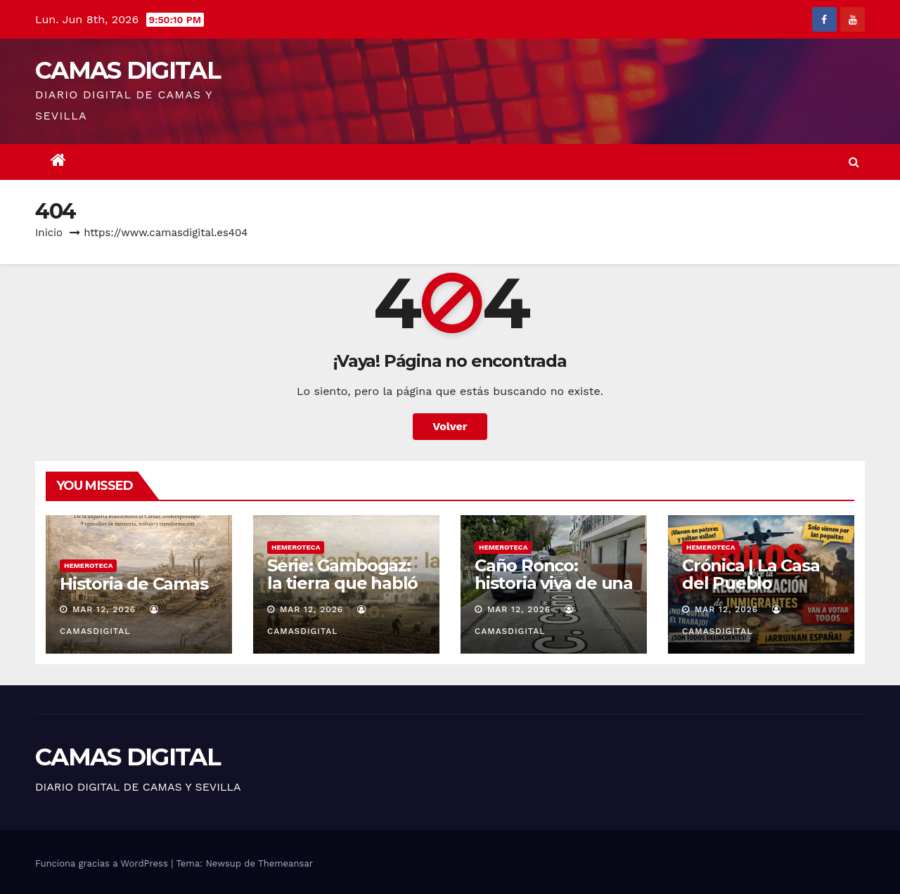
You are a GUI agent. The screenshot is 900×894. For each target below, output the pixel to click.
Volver (450, 426)
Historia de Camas (134, 584)
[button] (854, 162)
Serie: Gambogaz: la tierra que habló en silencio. (342, 583)
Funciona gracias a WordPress (103, 863)
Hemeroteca (88, 565)
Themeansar (285, 863)
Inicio (49, 232)
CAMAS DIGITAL (127, 70)
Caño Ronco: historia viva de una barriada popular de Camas (554, 591)
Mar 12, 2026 (104, 609)
